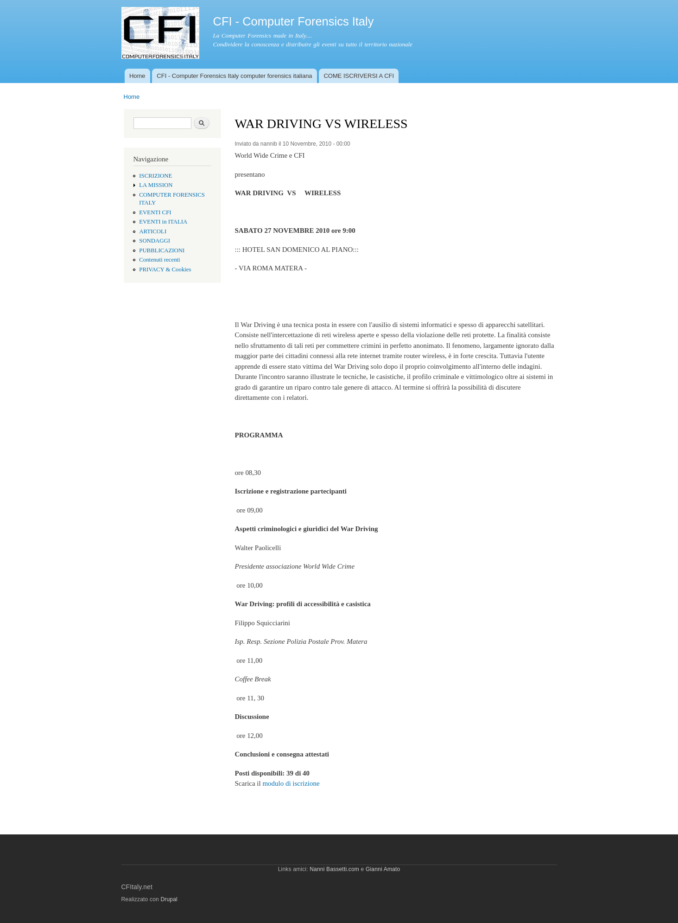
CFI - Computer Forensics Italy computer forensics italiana (234, 75)
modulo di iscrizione (290, 783)
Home (137, 75)
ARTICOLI (152, 231)
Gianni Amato (383, 869)
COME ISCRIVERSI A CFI (358, 75)
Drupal (168, 899)
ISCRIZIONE (155, 176)
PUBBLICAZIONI (161, 250)
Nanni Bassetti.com (334, 869)
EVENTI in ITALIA (163, 221)
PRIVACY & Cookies (165, 269)
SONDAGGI (154, 240)
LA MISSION (155, 185)
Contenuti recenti (159, 259)
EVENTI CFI (155, 212)
